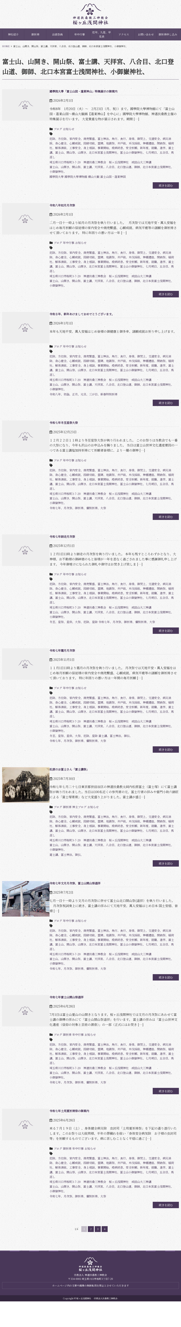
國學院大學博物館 (70, 179)
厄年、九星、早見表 (101, 34)
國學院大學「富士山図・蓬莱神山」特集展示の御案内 (79, 91)
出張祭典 (57, 34)
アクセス (123, 34)
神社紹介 (13, 34)
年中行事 (79, 34)
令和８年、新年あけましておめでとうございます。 (77, 321)
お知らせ (62, 128)
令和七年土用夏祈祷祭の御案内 (63, 1133)
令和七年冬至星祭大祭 (57, 428)
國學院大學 (49, 179)
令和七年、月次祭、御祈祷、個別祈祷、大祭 (73, 516)
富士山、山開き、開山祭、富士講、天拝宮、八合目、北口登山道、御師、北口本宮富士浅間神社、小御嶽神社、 (107, 172)
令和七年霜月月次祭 (55, 663)
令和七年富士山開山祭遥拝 (60, 1015)
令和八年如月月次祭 (55, 208)
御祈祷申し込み (168, 34)
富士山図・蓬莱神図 (112, 179)
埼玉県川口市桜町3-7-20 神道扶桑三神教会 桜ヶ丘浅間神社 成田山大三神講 (98, 164)
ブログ (50, 128)
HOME (6, 46)
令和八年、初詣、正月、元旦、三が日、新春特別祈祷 (79, 399)
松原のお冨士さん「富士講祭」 (63, 785)
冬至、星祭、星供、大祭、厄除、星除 (68, 634)
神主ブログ (74, 823)
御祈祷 (35, 34)
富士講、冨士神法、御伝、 (115, 751)
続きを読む (163, 188)
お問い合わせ (146, 34)
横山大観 (90, 179)
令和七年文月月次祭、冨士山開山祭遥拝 (69, 903)
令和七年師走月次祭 (55, 545)
